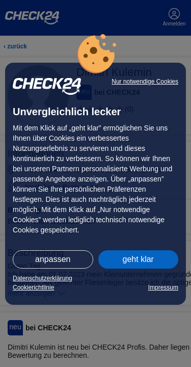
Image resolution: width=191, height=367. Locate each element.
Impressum (163, 287)
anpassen (52, 259)
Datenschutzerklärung (42, 278)
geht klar (138, 259)
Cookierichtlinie (33, 287)
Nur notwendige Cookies (145, 81)
